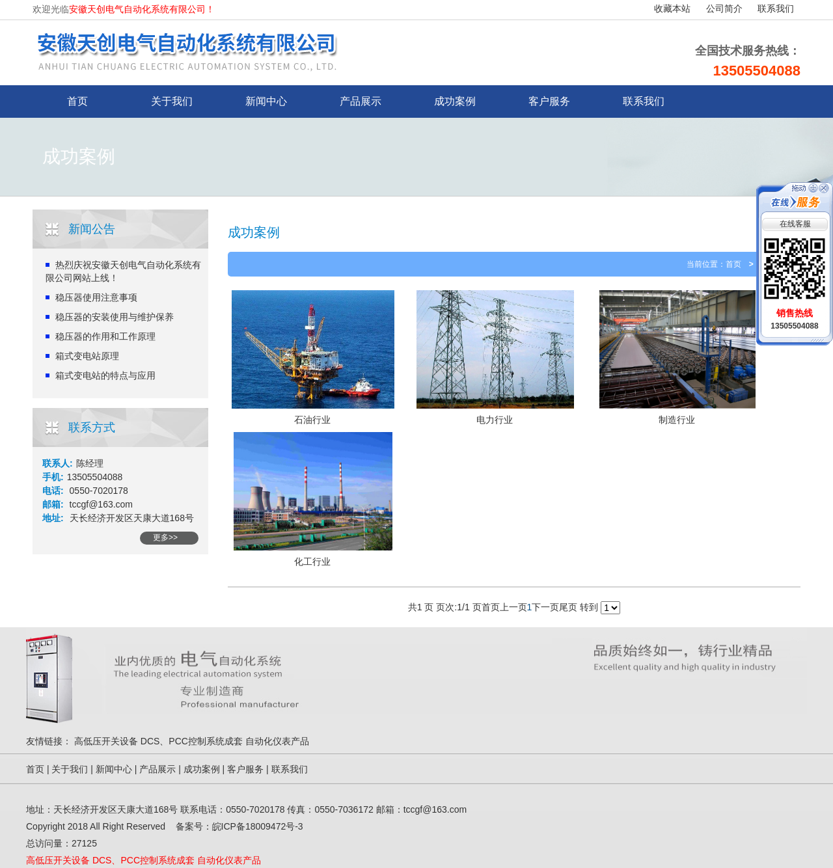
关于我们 (172, 101)
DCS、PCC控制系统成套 (192, 741)
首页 (733, 264)
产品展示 (360, 101)
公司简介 (724, 9)
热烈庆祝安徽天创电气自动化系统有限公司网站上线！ (123, 271)
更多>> (165, 537)
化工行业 (312, 561)
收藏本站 (672, 9)
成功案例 (455, 101)
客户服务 (549, 101)
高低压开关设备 (106, 741)
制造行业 (677, 419)
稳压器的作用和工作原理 (105, 336)
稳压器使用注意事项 (96, 297)
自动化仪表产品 (277, 741)
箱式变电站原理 (87, 356)
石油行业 (312, 419)
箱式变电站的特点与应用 (105, 375)
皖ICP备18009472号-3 (257, 826)
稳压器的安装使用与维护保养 (114, 317)
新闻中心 (266, 101)
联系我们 (776, 9)
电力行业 (494, 419)
